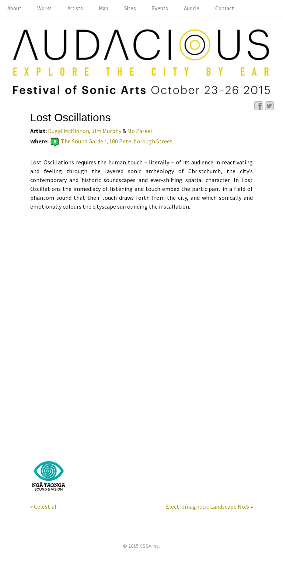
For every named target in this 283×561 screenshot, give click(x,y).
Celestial (45, 506)
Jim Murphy (106, 131)
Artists (75, 8)
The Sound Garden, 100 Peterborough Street (116, 141)
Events (160, 8)
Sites (130, 8)
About (14, 8)
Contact (224, 8)
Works (44, 8)
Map (103, 8)
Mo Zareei (139, 131)
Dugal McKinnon (68, 131)
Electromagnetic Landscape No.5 (207, 506)
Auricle (191, 8)
